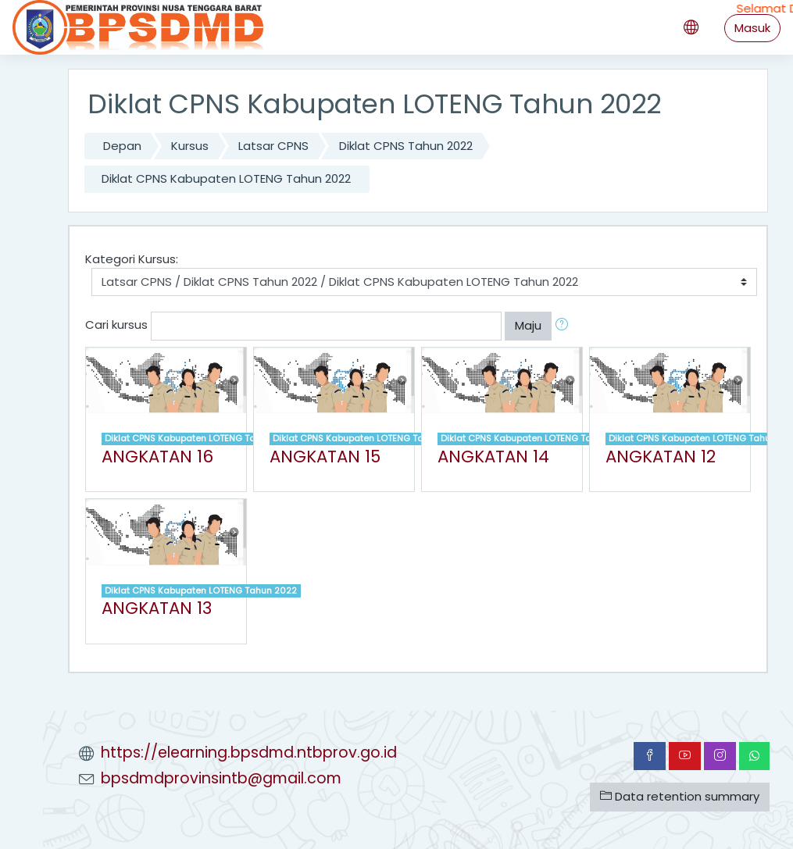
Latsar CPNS (273, 145)
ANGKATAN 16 (157, 456)
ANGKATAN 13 (157, 608)
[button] (565, 325)
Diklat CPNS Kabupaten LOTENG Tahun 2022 (226, 178)
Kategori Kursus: (131, 259)
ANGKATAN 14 (493, 456)
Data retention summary (679, 796)
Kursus (190, 145)
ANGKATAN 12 (660, 456)
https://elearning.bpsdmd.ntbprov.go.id (249, 752)
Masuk (752, 28)
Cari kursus (116, 325)
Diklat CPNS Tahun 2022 (406, 145)
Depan (122, 145)
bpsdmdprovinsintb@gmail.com (221, 778)
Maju (528, 325)
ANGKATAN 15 (325, 456)
